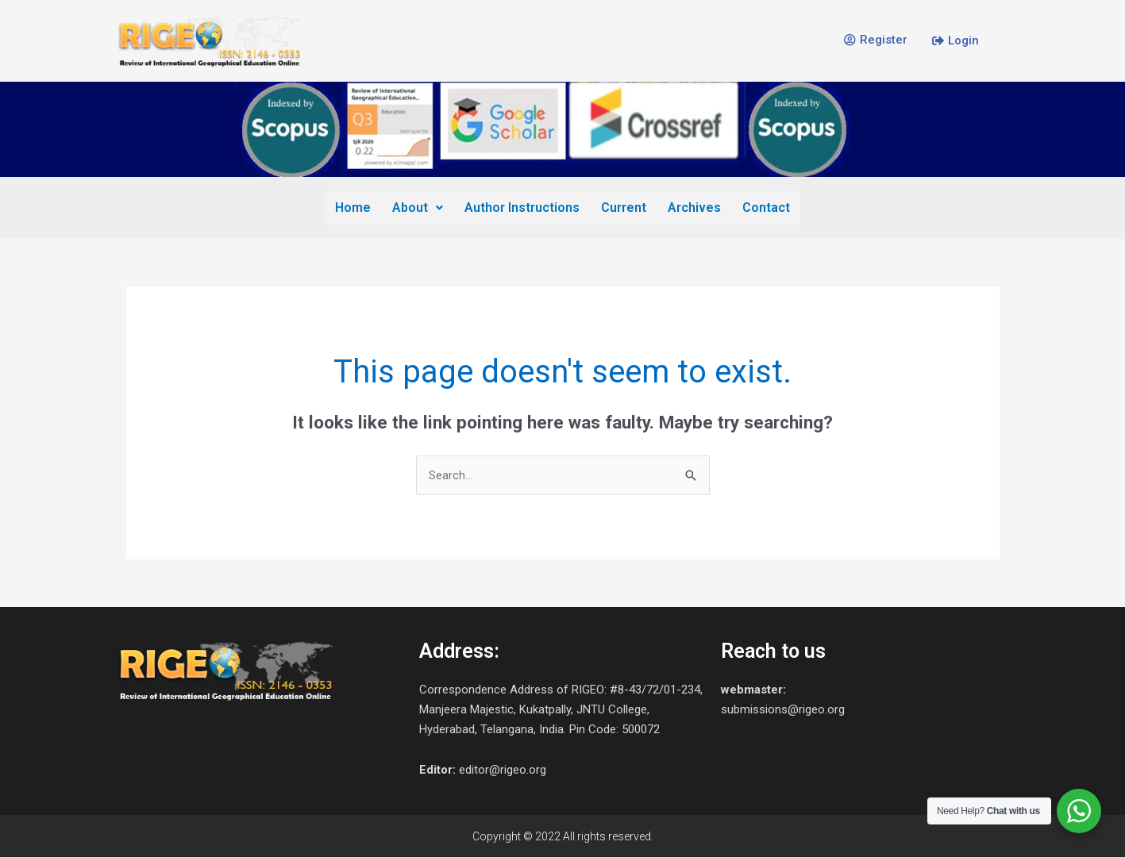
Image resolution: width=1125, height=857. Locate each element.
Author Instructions (522, 206)
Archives (693, 206)
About (419, 206)
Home (355, 206)
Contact (764, 206)
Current (623, 206)
